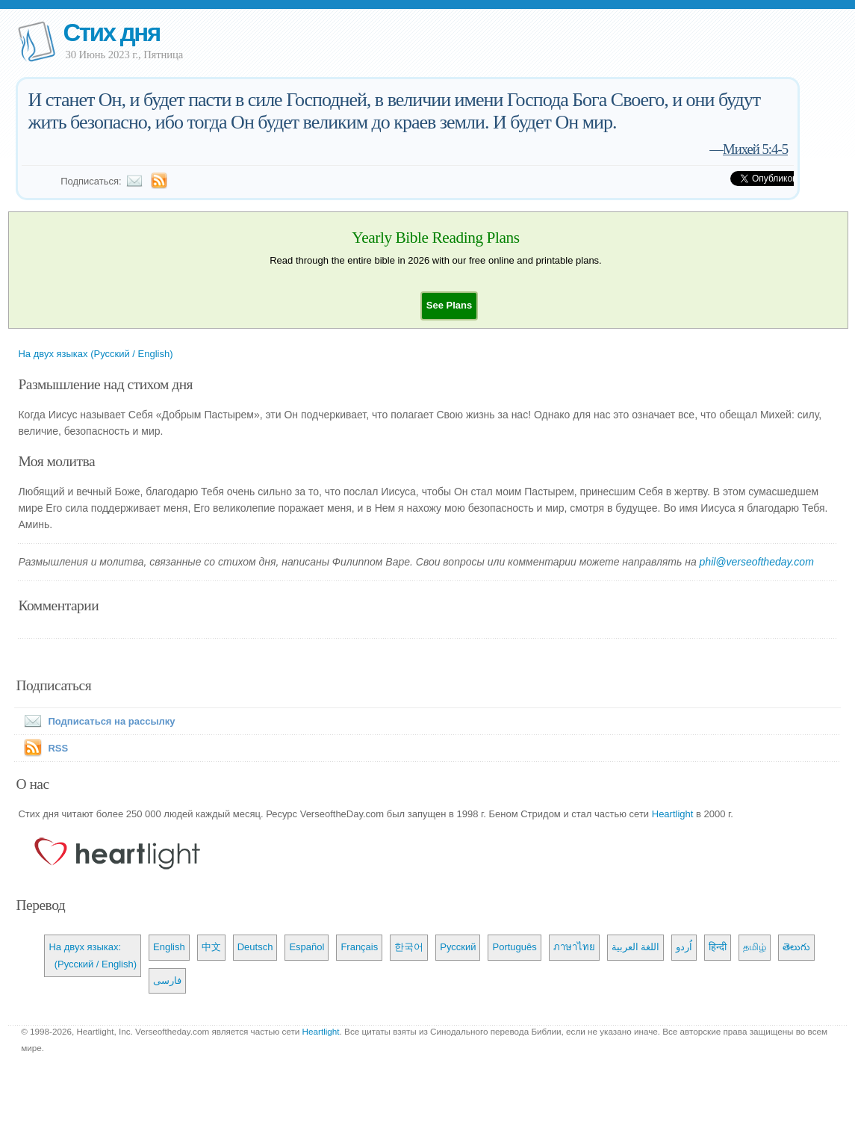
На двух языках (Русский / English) (95, 353)
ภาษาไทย (574, 946)
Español (306, 946)
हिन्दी (718, 946)
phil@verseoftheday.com (757, 562)
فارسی (167, 980)
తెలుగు (796, 946)
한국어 (408, 946)
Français (359, 946)
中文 (211, 946)
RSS (58, 748)
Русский (458, 946)
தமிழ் (754, 946)
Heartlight (673, 813)
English (169, 946)
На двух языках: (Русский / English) (93, 955)
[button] (449, 305)
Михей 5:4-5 (755, 149)
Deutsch (255, 946)
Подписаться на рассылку (96, 721)
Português (514, 946)
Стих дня (111, 32)
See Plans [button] (449, 305)
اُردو (684, 946)
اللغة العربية (636, 946)
